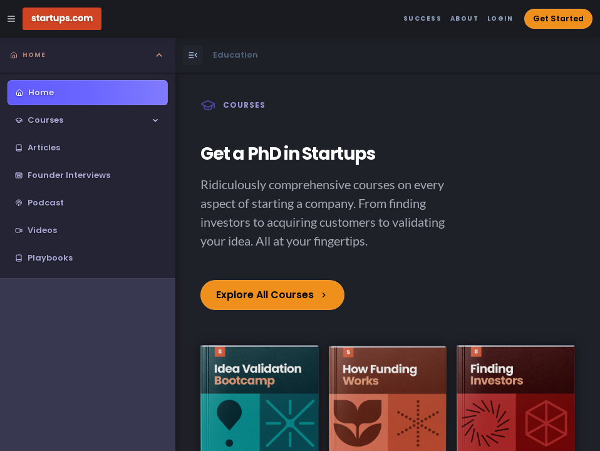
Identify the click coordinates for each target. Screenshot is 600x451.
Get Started (558, 18)
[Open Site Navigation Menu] (11, 19)
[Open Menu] (193, 55)
